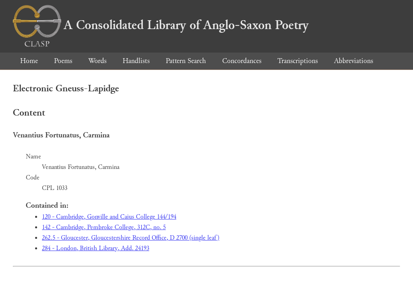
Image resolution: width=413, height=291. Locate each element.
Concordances (241, 61)
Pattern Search (186, 61)
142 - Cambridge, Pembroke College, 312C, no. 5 (104, 227)
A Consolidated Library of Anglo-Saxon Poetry (161, 25)
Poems (63, 61)
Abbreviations (353, 61)
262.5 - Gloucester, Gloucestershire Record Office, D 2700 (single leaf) (130, 237)
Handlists (136, 61)
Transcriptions (297, 61)
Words (97, 61)
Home (29, 61)
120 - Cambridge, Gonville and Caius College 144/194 (109, 216)
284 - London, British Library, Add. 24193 (95, 248)
